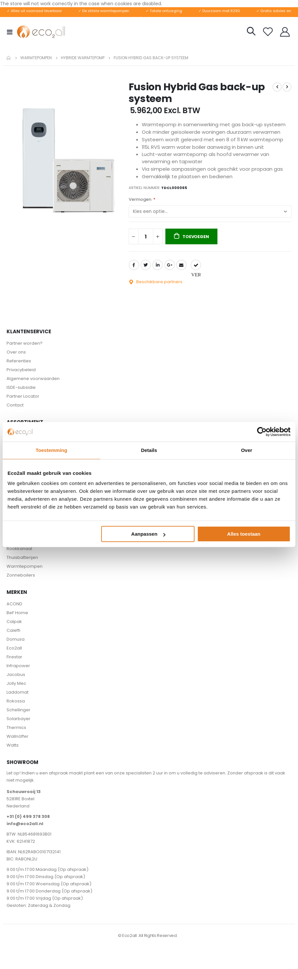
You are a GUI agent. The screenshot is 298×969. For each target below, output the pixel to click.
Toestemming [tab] (51, 450)
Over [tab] (246, 450)
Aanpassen (148, 534)
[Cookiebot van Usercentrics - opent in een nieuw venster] (261, 432)
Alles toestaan (244, 534)
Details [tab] (149, 450)
